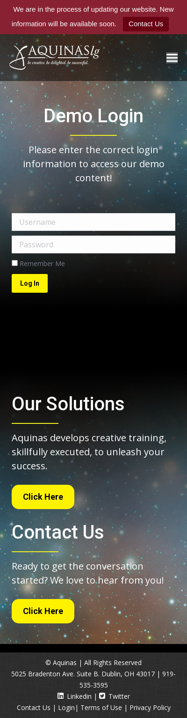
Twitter (114, 696)
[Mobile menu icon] (172, 57)
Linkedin (75, 696)
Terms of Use (101, 707)
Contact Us (146, 24)
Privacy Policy (150, 707)
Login (66, 707)
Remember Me (38, 263)
